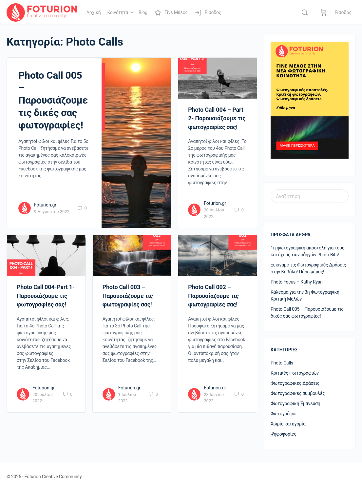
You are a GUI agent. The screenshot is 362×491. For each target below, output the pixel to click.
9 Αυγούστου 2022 (51, 211)
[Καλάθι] (323, 12)
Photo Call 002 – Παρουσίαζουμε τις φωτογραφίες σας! (213, 296)
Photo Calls (282, 362)
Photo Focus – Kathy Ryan (297, 282)
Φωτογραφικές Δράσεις (295, 383)
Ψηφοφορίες (283, 434)
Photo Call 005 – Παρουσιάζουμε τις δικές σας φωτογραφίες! (53, 100)
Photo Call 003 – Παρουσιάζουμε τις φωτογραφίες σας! (128, 296)
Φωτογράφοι (284, 413)
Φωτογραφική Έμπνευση (295, 403)
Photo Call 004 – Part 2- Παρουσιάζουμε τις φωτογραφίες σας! (216, 118)
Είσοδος (343, 12)
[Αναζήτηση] (304, 12)
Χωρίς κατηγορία (288, 423)
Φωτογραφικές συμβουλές (298, 393)
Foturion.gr (45, 204)
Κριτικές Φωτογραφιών (295, 373)
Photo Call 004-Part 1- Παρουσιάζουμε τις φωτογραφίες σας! (46, 296)
